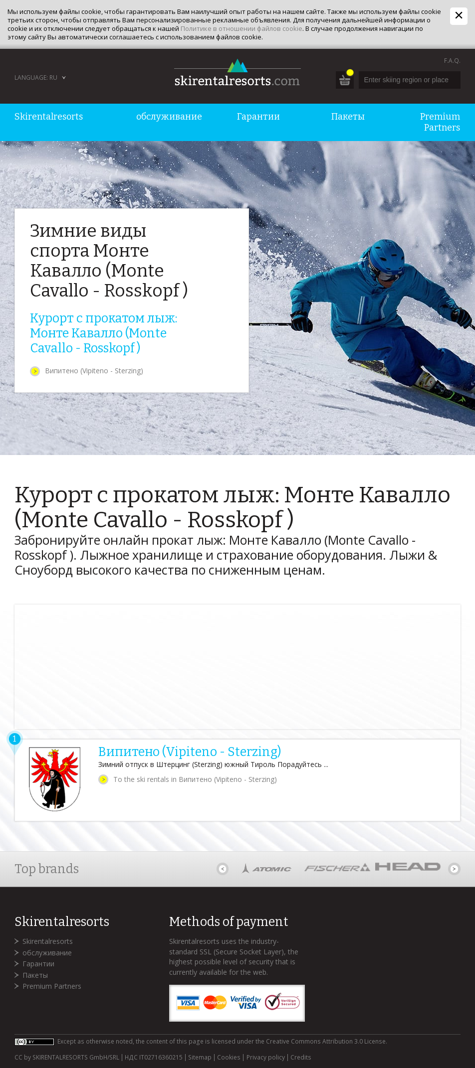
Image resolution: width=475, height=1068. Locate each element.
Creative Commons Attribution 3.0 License (326, 1041)
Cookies (228, 1057)
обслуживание (47, 952)
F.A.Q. (452, 60)
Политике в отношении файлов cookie (241, 28)
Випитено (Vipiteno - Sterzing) (94, 370)
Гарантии (38, 963)
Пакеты (35, 975)
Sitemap (200, 1057)
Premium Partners (51, 986)
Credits (300, 1057)
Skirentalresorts (47, 941)
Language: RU (35, 77)
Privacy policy (265, 1057)
